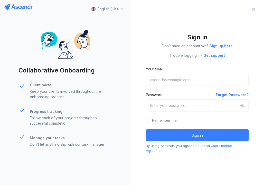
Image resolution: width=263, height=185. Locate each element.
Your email (154, 69)
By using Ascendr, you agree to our (189, 148)
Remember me (164, 120)
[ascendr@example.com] (197, 80)
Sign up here (221, 46)
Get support (214, 55)
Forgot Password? (232, 94)
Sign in (197, 135)
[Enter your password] (197, 105)
